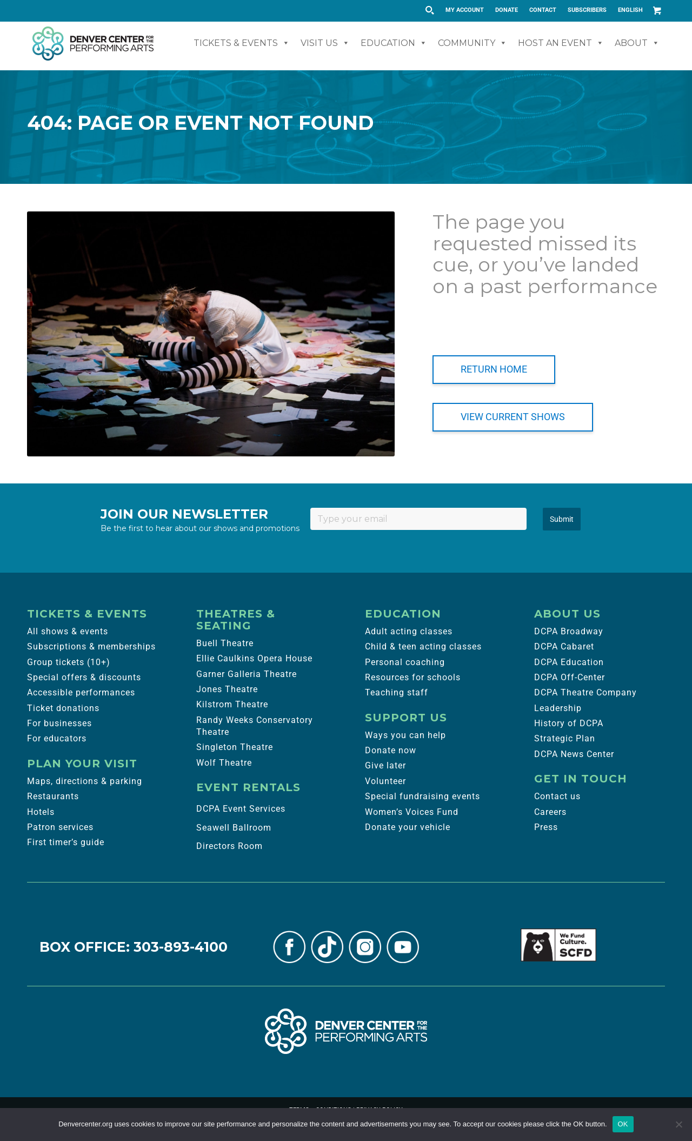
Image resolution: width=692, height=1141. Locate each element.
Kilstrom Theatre (232, 704)
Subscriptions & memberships (91, 646)
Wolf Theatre (224, 763)
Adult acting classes (409, 631)
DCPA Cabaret (564, 646)
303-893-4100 (181, 947)
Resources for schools (413, 677)
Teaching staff (396, 692)
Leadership (558, 708)
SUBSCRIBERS (587, 10)
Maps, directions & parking (84, 781)
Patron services (60, 827)
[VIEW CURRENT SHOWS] (512, 417)
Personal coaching (405, 662)
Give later (385, 765)
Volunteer (385, 781)
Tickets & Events (242, 43)
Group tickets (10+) (68, 662)
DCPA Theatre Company (585, 692)
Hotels (41, 812)
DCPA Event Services (240, 809)
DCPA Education (569, 662)
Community (472, 43)
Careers (550, 812)
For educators (56, 738)
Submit (562, 519)
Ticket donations (63, 708)
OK (623, 1124)
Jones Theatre (227, 689)
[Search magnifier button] (429, 10)
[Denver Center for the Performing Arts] (346, 1031)
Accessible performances (81, 692)
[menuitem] (465, 10)
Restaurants (53, 796)
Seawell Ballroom (233, 827)
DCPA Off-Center (569, 677)
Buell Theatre (225, 643)
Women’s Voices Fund (411, 812)
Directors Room (229, 846)
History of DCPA (568, 723)
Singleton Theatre (234, 747)
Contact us (557, 796)
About (637, 43)
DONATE (506, 10)
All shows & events (67, 631)
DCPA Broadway (568, 631)
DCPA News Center (574, 754)
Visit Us (325, 43)
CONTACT (542, 10)
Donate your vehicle (407, 827)
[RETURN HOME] (493, 369)
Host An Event (561, 43)
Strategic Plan (564, 738)
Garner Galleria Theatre (246, 674)
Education (394, 43)
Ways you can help (405, 735)
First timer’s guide (65, 842)
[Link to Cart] (657, 10)
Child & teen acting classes (423, 646)
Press (546, 827)
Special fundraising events (422, 796)
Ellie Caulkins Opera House (254, 658)
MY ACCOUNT (464, 10)
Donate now (390, 750)
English (630, 10)
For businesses (59, 723)
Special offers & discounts (84, 677)
